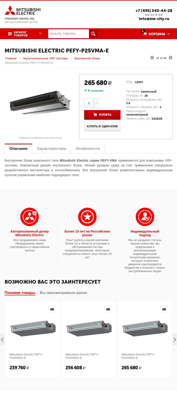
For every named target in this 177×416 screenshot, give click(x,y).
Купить (105, 114)
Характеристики (51, 149)
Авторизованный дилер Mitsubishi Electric (29, 233)
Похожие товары (20, 293)
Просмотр (52, 309)
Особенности (88, 149)
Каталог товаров (21, 34)
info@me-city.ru (154, 18)
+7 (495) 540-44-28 (154, 10)
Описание (18, 149)
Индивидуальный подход (145, 233)
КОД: (129, 82)
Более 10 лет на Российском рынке (87, 233)
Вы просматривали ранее (63, 293)
